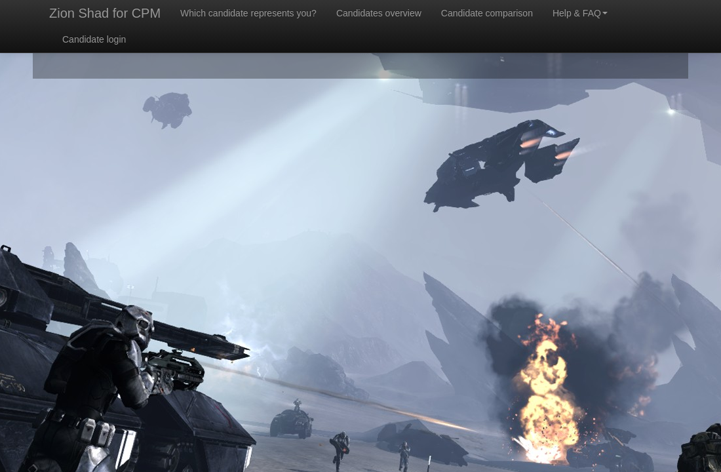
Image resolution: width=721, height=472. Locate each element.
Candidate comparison (487, 13)
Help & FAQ (580, 13)
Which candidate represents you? (248, 13)
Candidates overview (378, 13)
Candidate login (94, 39)
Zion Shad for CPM (105, 13)
